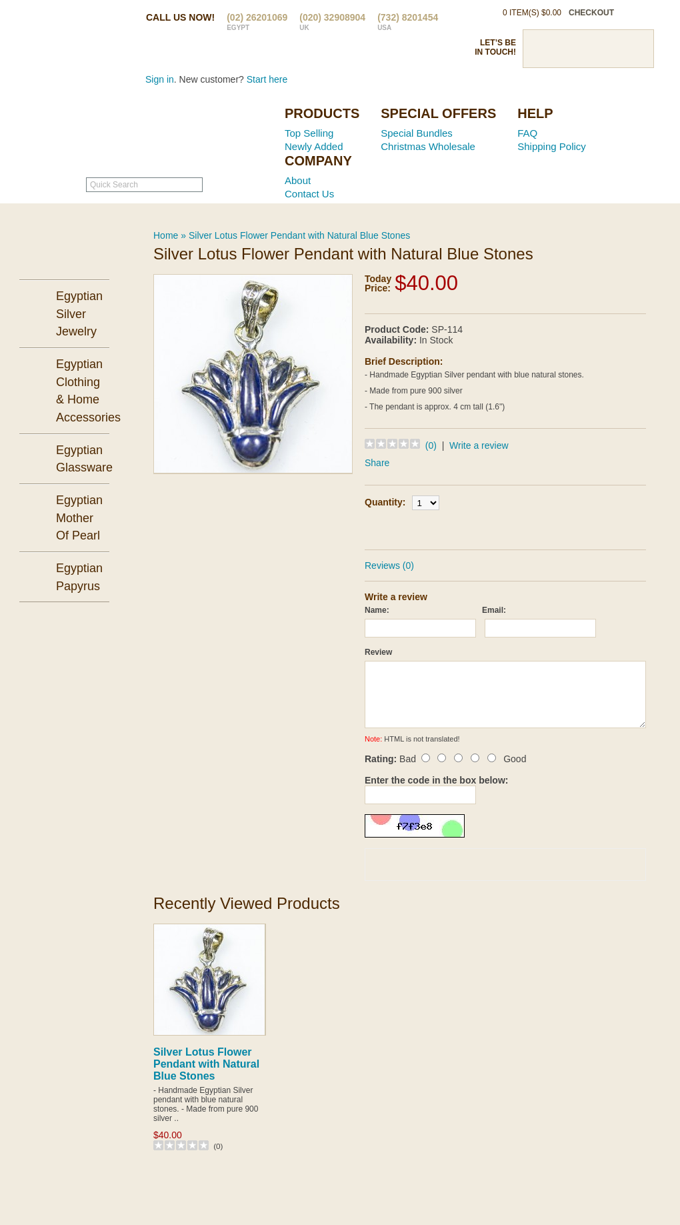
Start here (267, 79)
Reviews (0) (389, 565)
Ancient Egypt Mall (190, 134)
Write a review (478, 445)
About (298, 180)
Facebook (541, 48)
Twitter (564, 48)
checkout (591, 12)
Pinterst (588, 48)
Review (378, 652)
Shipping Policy (551, 146)
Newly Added (314, 146)
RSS (634, 48)
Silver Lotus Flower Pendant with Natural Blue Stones (299, 235)
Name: (377, 610)
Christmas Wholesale (428, 146)
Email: (494, 610)
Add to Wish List (543, 527)
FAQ (527, 133)
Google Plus (611, 48)
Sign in (159, 79)
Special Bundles (417, 133)
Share (377, 462)
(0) (431, 445)
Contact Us (309, 193)
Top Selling (309, 133)
